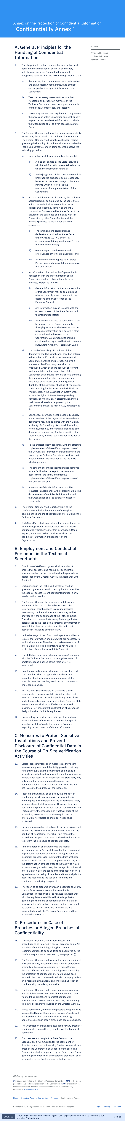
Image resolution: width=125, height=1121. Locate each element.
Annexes (94, 46)
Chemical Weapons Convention (34, 1098)
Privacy (107, 1106)
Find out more (32, 1118)
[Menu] (117, 7)
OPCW (105, 1079)
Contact (117, 1106)
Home (15, 1098)
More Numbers (30, 1089)
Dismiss (117, 1116)
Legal (98, 1106)
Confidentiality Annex (100, 56)
